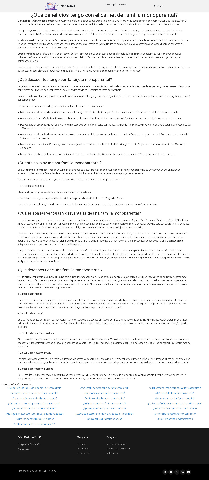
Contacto (123, 4)
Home (81, 444)
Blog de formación (116, 444)
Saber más (23, 449)
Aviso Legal (110, 4)
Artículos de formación (118, 448)
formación (112, 453)
